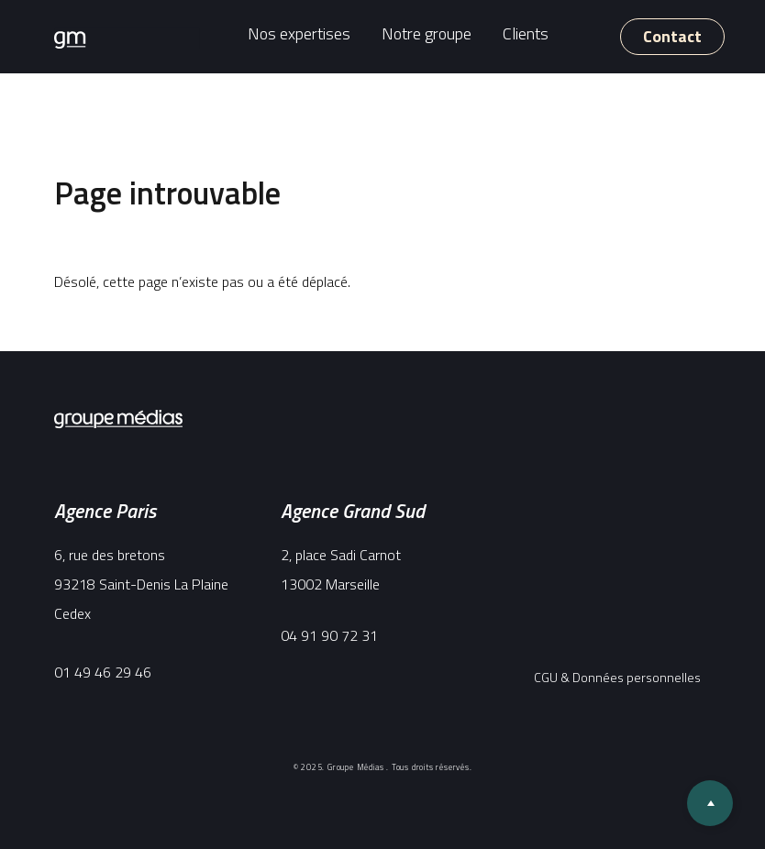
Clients (526, 33)
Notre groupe (426, 33)
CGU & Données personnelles (617, 677)
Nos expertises (299, 33)
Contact (672, 36)
